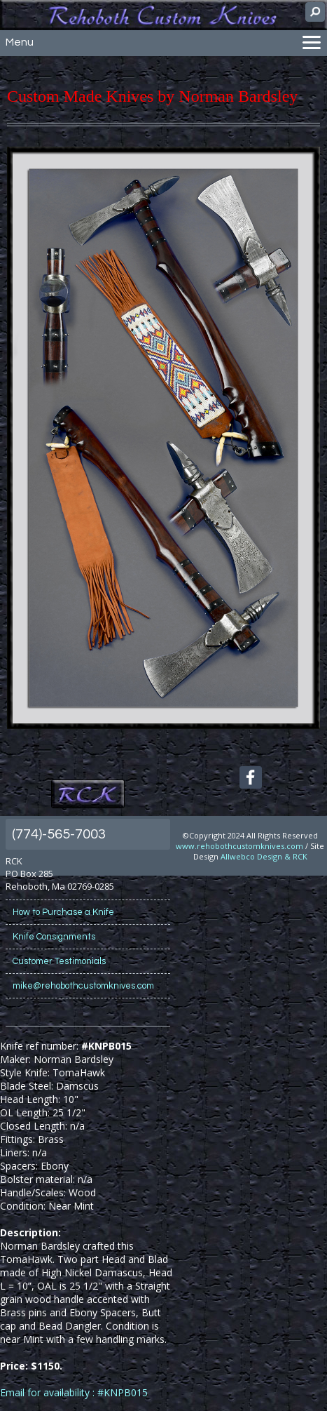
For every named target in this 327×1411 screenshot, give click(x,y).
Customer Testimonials (59, 961)
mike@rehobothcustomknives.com (83, 986)
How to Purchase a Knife (63, 912)
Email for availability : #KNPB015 (74, 1392)
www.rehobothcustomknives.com (239, 846)
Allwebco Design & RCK (264, 856)
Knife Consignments (54, 937)
